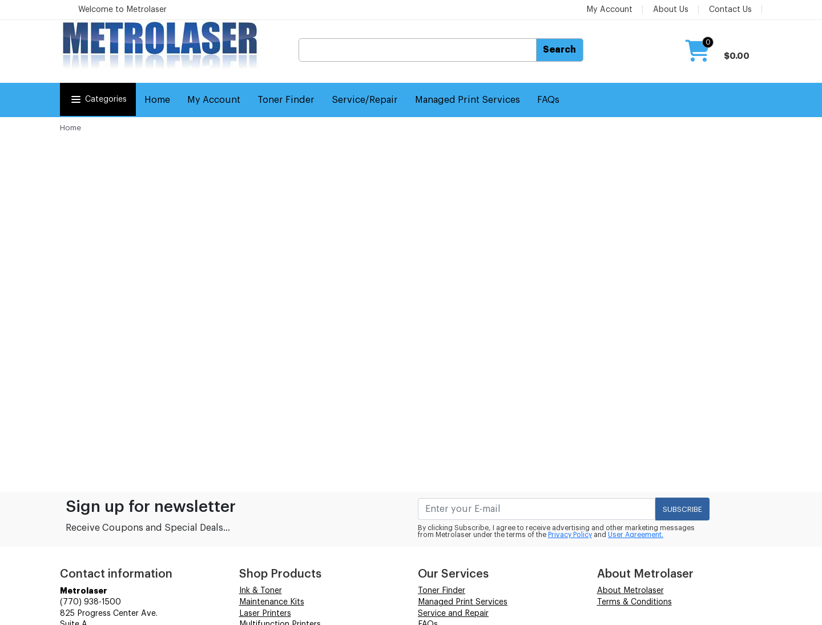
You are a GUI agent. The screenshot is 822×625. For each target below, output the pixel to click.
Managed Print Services (467, 100)
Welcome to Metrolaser (122, 10)
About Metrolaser (630, 591)
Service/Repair (365, 100)
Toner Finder (286, 100)
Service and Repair (453, 614)
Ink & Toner (260, 591)
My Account (609, 10)
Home (157, 100)
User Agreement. (635, 534)
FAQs (548, 100)
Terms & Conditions (634, 602)
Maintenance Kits (271, 602)
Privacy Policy (570, 534)
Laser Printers (265, 614)
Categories (98, 99)
